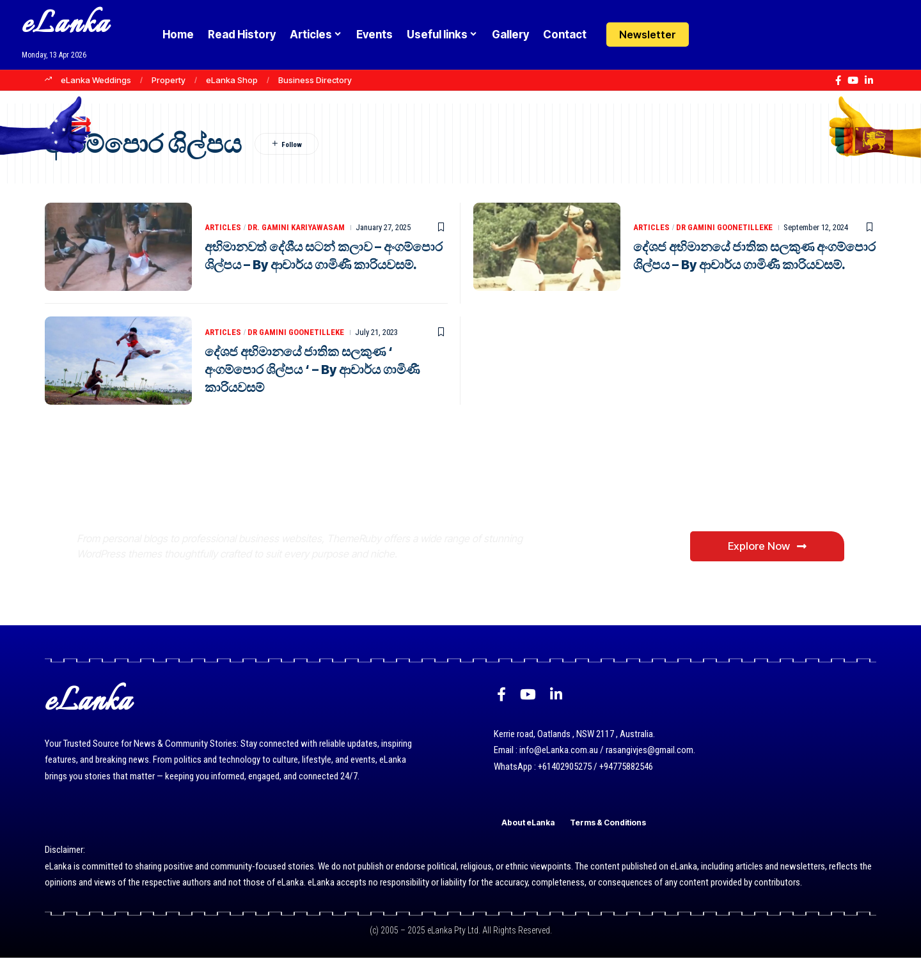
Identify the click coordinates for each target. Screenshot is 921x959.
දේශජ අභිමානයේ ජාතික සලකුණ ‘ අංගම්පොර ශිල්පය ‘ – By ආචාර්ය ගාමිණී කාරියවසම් (312, 369)
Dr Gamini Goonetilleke (724, 227)
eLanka (65, 25)
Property (168, 80)
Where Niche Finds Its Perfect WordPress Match (290, 495)
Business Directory (315, 80)
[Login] (712, 35)
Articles (223, 227)
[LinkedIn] (869, 80)
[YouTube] (853, 80)
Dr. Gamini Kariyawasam (296, 227)
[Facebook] (838, 80)
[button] (737, 34)
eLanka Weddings (96, 80)
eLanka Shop (232, 80)
